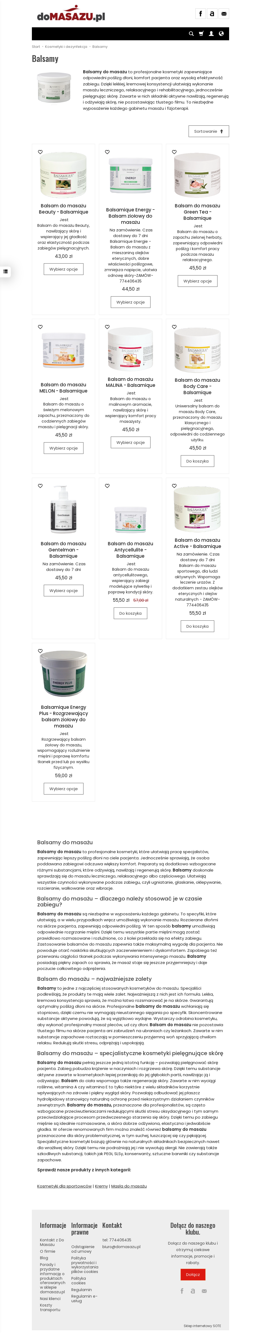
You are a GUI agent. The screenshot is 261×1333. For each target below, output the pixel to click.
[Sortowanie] (209, 131)
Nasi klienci (50, 1298)
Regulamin (81, 1289)
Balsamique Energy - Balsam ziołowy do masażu (130, 216)
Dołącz (193, 1274)
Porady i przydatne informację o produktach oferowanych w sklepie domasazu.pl (52, 1278)
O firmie (47, 1251)
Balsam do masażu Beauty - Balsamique (63, 208)
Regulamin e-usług (84, 1299)
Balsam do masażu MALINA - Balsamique (130, 382)
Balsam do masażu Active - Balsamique (197, 543)
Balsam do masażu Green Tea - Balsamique (197, 211)
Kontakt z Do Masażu (52, 1242)
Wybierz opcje (63, 269)
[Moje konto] (211, 33)
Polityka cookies (78, 1281)
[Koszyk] (201, 33)
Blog (44, 1258)
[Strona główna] (71, 13)
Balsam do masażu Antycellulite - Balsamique (130, 549)
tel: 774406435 (116, 1240)
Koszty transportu (50, 1307)
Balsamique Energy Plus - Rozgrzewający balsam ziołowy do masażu (63, 716)
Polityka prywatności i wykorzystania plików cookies (84, 1264)
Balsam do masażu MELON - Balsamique (63, 387)
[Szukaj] (191, 33)
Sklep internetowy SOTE (202, 1326)
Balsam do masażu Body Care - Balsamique (197, 386)
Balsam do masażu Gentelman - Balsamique (63, 549)
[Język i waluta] (221, 33)
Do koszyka (197, 461)
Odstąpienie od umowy (83, 1249)
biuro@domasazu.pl (121, 1246)
